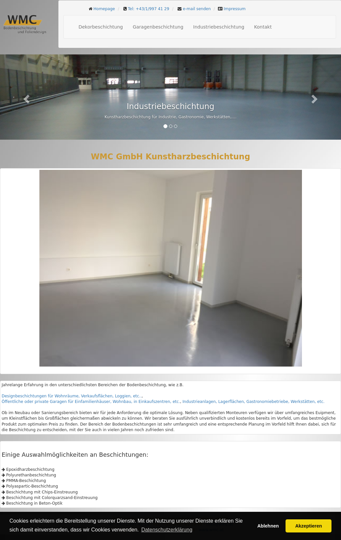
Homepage (104, 9)
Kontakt (263, 27)
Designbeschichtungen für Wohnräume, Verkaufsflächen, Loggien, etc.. (71, 396)
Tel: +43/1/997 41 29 (148, 9)
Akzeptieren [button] (308, 526)
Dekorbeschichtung (100, 27)
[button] (25, 97)
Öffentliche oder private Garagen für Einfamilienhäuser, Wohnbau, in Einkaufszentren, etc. (91, 401)
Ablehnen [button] (268, 526)
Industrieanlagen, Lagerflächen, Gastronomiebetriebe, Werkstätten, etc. (253, 401)
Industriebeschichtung (219, 27)
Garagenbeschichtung (158, 27)
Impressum (235, 9)
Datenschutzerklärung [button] (166, 529)
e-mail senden (197, 9)
